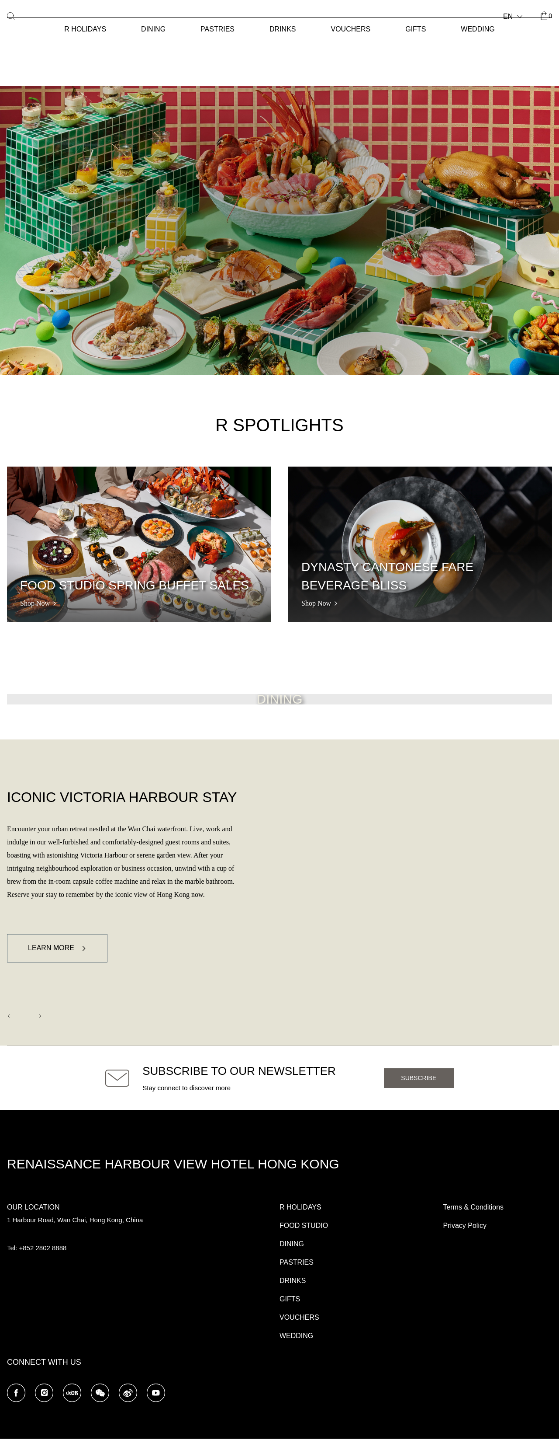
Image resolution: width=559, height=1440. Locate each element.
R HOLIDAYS (85, 29)
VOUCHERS (351, 29)
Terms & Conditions (473, 1208)
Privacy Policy (465, 1227)
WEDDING (477, 29)
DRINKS (282, 29)
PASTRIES (217, 29)
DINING (153, 29)
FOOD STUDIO (304, 1227)
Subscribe (418, 1079)
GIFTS (415, 29)
